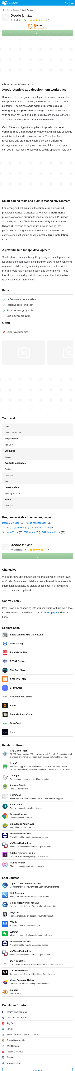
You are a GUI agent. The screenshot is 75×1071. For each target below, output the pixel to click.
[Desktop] (16, 10)
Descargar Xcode (10, 523)
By (16, 20)
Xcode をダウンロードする (15, 527)
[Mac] (8, 10)
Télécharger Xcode (51, 532)
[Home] (3, 10)
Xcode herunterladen (36, 523)
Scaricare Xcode (10, 532)
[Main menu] (72, 3)
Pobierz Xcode (42, 527)
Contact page (49, 612)
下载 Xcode (29, 532)
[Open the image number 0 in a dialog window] (23, 352)
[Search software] (66, 3)
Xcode (21, 15)
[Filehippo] (10, 3)
